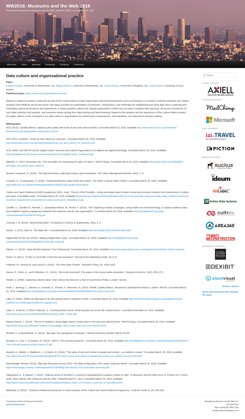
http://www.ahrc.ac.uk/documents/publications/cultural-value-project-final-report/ (47, 184)
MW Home (11, 64)
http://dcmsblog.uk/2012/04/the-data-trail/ (109, 230)
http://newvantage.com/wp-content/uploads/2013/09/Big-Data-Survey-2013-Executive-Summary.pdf (57, 367)
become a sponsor (230, 286)
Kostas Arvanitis (14, 85)
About (24, 64)
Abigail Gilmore (63, 85)
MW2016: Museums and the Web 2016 (48, 5)
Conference (79, 64)
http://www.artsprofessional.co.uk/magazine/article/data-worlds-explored (147, 249)
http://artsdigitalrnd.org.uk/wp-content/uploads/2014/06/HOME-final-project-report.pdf (71, 291)
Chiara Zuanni (156, 85)
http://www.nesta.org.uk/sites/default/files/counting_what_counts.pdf (41, 314)
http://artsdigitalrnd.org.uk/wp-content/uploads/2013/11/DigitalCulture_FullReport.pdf (49, 154)
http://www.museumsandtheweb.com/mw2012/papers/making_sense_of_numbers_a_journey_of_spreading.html (64, 382)
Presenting (50, 64)
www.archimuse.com (15, 404)
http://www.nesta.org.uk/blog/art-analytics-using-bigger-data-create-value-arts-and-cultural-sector (56, 325)
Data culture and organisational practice (46, 93)
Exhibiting (64, 64)
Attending (36, 64)
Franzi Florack (111, 85)
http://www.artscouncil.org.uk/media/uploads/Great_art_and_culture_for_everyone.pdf (50, 142)
